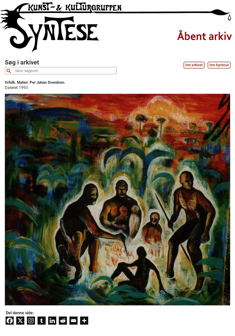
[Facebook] (9, 320)
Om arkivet (194, 65)
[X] (20, 320)
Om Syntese (219, 65)
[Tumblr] (41, 320)
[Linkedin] (52, 320)
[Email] (73, 320)
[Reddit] (63, 320)
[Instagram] (31, 320)
